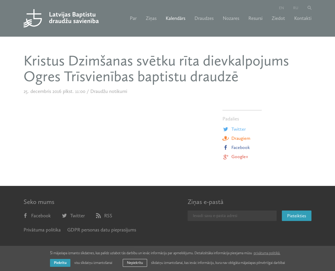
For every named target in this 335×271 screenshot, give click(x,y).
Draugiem (236, 138)
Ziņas (151, 18)
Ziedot (278, 18)
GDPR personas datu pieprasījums (101, 230)
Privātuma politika (42, 230)
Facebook (236, 147)
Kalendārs (175, 18)
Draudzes (204, 18)
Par (133, 18)
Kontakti (302, 18)
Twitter (234, 129)
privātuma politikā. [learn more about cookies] (267, 253)
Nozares (231, 18)
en (281, 7)
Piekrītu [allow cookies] (60, 263)
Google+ (235, 156)
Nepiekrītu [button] (135, 263)
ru (295, 7)
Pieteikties (296, 215)
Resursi (255, 18)
